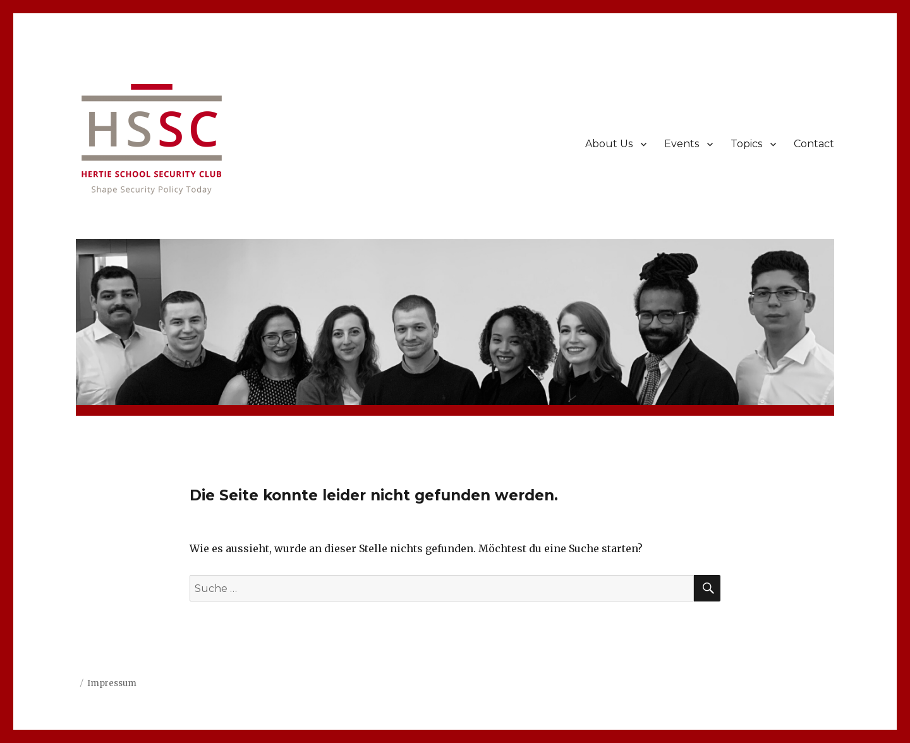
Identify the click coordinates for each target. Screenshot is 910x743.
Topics (746, 144)
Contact (814, 144)
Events (681, 144)
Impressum (111, 683)
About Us (609, 144)
